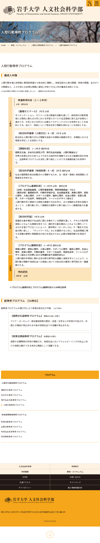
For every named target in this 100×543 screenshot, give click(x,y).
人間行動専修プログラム (14, 405)
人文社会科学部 (25, 466)
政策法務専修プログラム (11, 421)
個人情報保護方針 (75, 487)
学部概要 (25, 471)
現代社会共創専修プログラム (13, 400)
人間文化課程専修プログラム (14, 383)
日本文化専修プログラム (11, 395)
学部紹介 (75, 466)
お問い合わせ (75, 477)
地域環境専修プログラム (11, 436)
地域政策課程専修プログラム (14, 414)
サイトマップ (75, 482)
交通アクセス (25, 482)
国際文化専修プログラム (11, 390)
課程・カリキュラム (75, 471)
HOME (25, 477)
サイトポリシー (25, 487)
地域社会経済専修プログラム (13, 431)
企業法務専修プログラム (11, 426)
